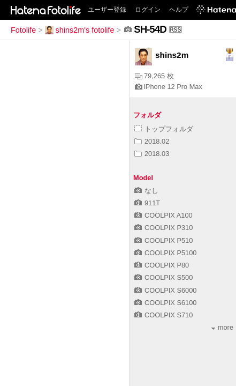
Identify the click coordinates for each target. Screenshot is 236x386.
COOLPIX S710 (163, 315)
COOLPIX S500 (163, 277)
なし (146, 191)
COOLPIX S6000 (165, 290)
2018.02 (151, 141)
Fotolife (23, 30)
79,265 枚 (154, 76)
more (222, 327)
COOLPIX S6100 (165, 303)
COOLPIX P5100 (165, 253)
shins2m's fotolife (80, 30)
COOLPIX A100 (163, 215)
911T (147, 203)
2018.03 (151, 154)
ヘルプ (178, 9)
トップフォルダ (163, 129)
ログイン (148, 9)
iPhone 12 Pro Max (168, 87)
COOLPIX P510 (163, 240)
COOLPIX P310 (163, 228)
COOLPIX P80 (161, 265)
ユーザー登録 (107, 9)
